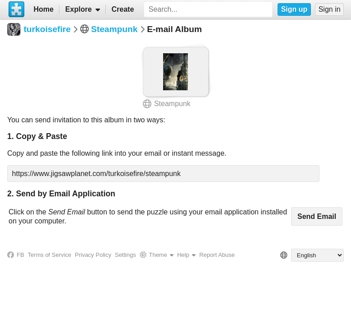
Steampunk (114, 29)
